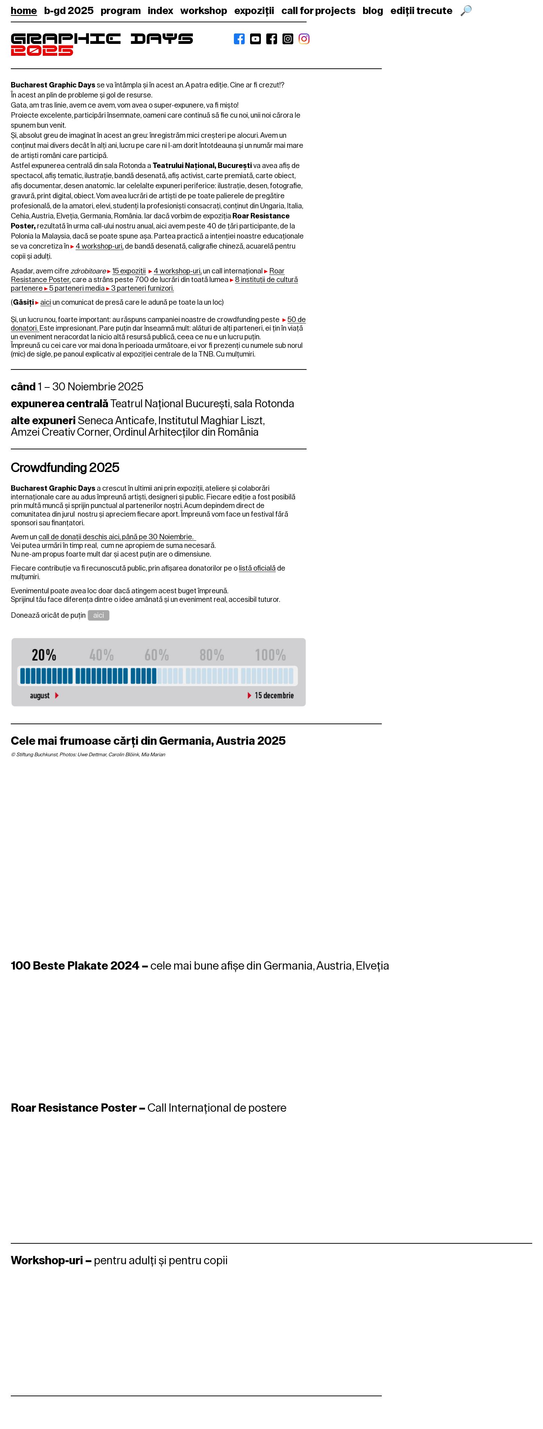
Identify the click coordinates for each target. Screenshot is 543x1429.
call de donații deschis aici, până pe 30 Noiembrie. (117, 536)
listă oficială (257, 568)
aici (98, 615)
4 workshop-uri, (99, 246)
